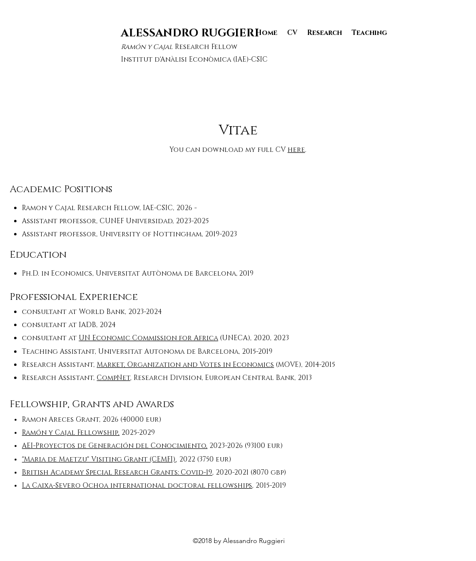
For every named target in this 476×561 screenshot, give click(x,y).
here (296, 149)
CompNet (113, 377)
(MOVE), (289, 364)
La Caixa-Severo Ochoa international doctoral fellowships (137, 485)
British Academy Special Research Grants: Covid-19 (117, 472)
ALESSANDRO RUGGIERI (190, 33)
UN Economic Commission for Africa (148, 338)
